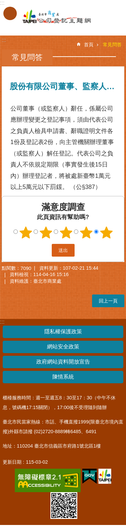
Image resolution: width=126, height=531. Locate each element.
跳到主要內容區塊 (3, 3)
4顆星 (86, 232)
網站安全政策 (63, 346)
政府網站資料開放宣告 (63, 361)
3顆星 (65, 232)
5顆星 (106, 232)
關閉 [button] (10, 13)
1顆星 (25, 232)
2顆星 (45, 232)
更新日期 (12, 462)
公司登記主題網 (50, 17)
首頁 (88, 44)
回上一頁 (108, 301)
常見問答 (112, 44)
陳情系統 (63, 377)
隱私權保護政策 (63, 331)
